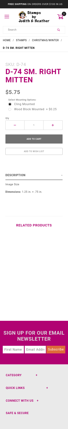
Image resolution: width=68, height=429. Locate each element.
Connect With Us (20, 400)
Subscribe (56, 349)
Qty (7, 118)
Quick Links (15, 388)
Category (14, 375)
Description (15, 175)
